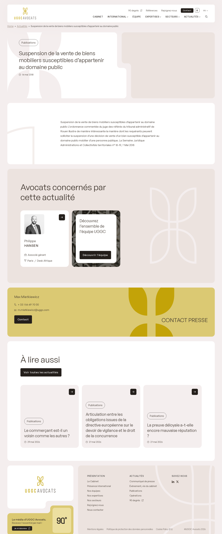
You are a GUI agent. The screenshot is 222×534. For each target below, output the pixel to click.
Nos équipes (93, 490)
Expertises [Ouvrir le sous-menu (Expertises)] (152, 16)
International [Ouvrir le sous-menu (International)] (117, 16)
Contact (187, 10)
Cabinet (98, 16)
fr (204, 11)
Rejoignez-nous (169, 10)
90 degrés (133, 10)
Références (151, 10)
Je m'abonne (19, 529)
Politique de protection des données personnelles (130, 529)
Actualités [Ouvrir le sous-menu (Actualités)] (191, 16)
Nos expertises (95, 495)
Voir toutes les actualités (41, 372)
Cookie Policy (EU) (164, 529)
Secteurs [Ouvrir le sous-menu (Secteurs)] (171, 16)
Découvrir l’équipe (95, 255)
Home (10, 26)
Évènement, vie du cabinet (143, 486)
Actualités (22, 26)
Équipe (137, 16)
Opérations (135, 495)
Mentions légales (95, 529)
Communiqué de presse (142, 481)
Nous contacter (95, 509)
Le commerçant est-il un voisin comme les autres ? (47, 433)
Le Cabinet (93, 481)
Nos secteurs (94, 500)
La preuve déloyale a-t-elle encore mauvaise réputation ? (172, 430)
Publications (136, 490)
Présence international (99, 486)
